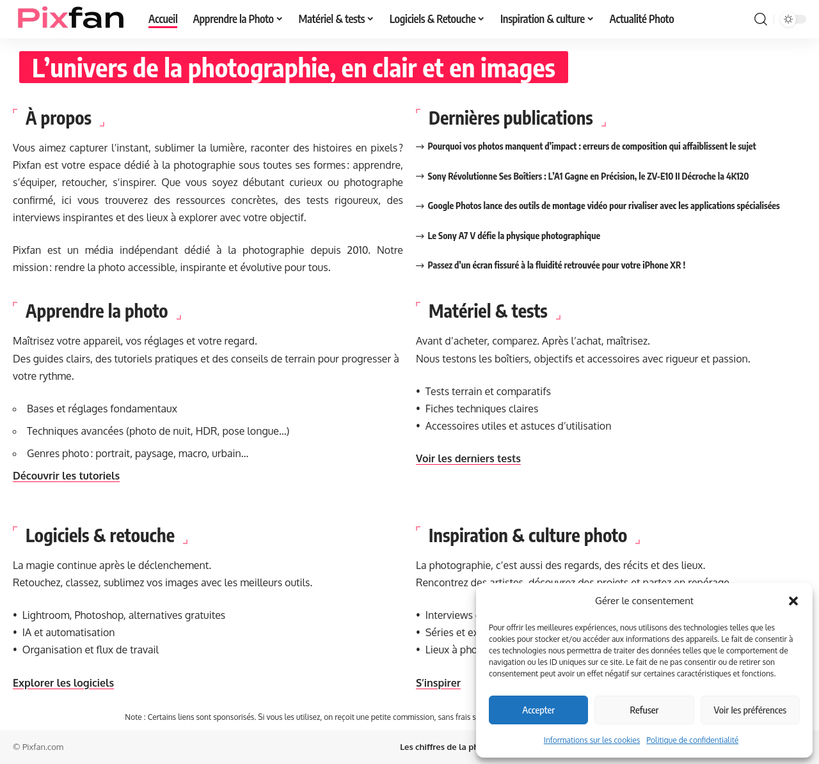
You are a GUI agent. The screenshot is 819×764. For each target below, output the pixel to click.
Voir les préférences (750, 709)
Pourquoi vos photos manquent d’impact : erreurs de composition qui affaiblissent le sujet (592, 146)
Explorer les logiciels (63, 682)
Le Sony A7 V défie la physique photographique (514, 235)
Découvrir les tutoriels (66, 475)
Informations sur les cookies (592, 740)
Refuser (644, 709)
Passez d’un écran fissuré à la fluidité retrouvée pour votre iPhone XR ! (557, 265)
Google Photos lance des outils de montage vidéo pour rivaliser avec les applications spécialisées (604, 205)
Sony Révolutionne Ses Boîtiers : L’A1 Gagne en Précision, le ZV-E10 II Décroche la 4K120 (588, 176)
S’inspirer (438, 682)
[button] (793, 601)
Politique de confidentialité (692, 740)
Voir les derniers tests (468, 458)
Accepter (538, 709)
